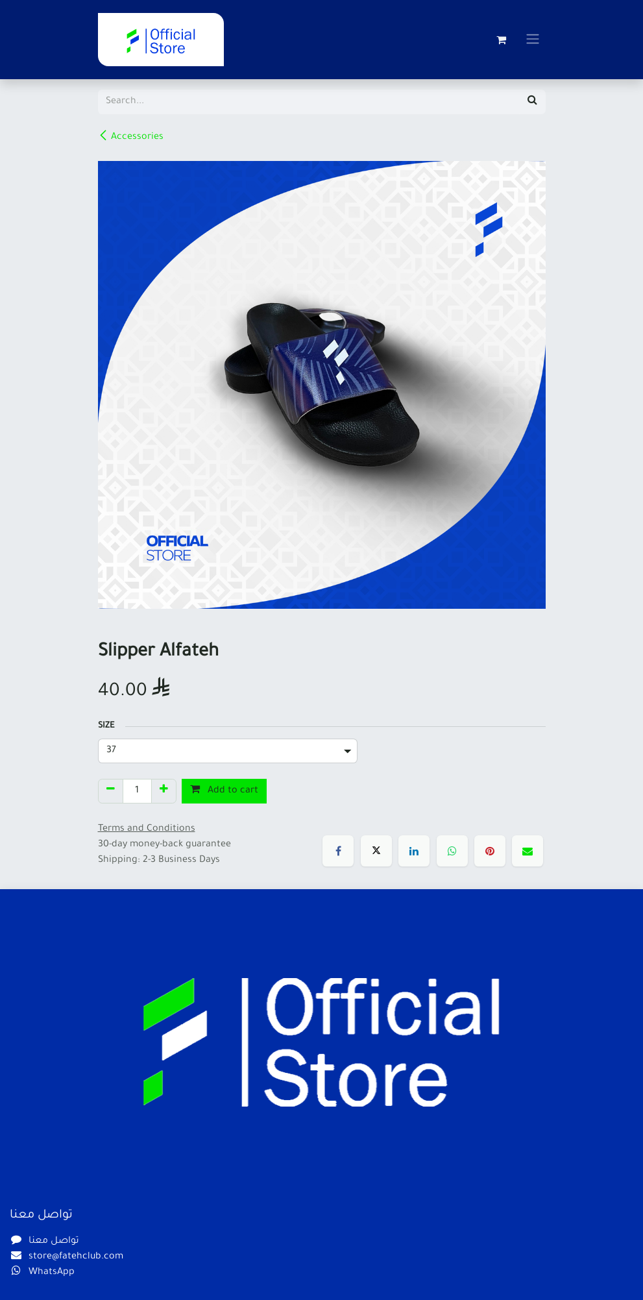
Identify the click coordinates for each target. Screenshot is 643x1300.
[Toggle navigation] (533, 39)
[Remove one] (110, 791)
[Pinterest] (489, 850)
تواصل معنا (54, 1241)
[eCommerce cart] (502, 40)
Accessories (131, 136)
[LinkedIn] (414, 850)
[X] (376, 850)
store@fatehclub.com (76, 1257)
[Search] (532, 102)
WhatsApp (52, 1273)
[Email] (527, 850)
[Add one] (163, 791)
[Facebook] (338, 850)
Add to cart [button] (224, 789)
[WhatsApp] (452, 850)
